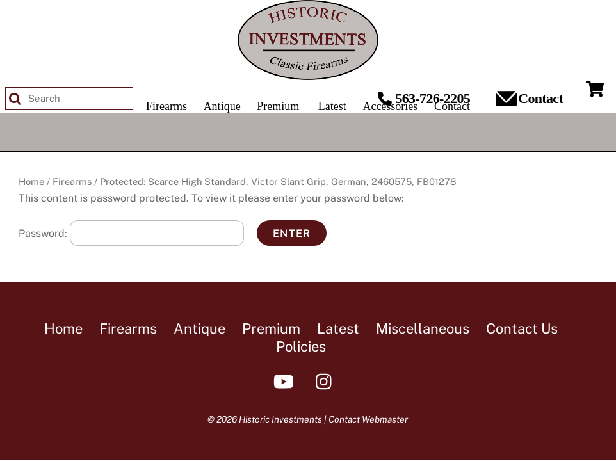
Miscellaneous (422, 328)
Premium (271, 328)
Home (31, 181)
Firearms (72, 181)
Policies (301, 346)
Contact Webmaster (368, 419)
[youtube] (286, 380)
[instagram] (326, 380)
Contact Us (522, 328)
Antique (199, 328)
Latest (338, 328)
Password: (131, 233)
